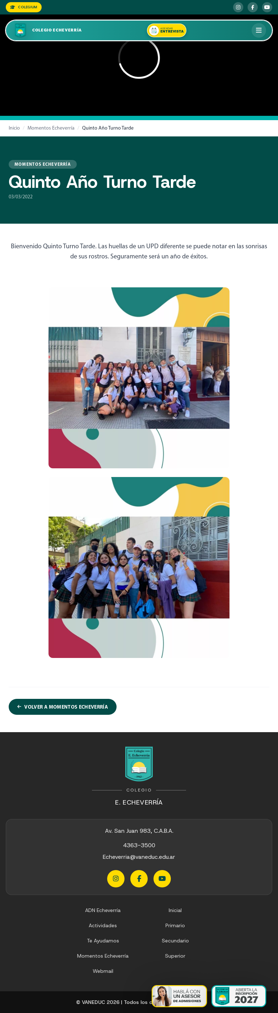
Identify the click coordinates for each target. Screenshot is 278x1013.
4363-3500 (139, 845)
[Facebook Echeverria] (253, 7)
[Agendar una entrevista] (167, 30)
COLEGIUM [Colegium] (23, 7)
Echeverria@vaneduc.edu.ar (139, 857)
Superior (175, 956)
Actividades (103, 925)
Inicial (175, 910)
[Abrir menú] (259, 30)
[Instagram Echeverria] (238, 7)
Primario (175, 925)
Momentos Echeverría (51, 128)
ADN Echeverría (103, 910)
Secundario (175, 940)
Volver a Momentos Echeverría (62, 707)
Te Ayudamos (103, 940)
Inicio (14, 128)
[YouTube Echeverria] (267, 7)
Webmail (103, 971)
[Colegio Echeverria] (47, 30)
